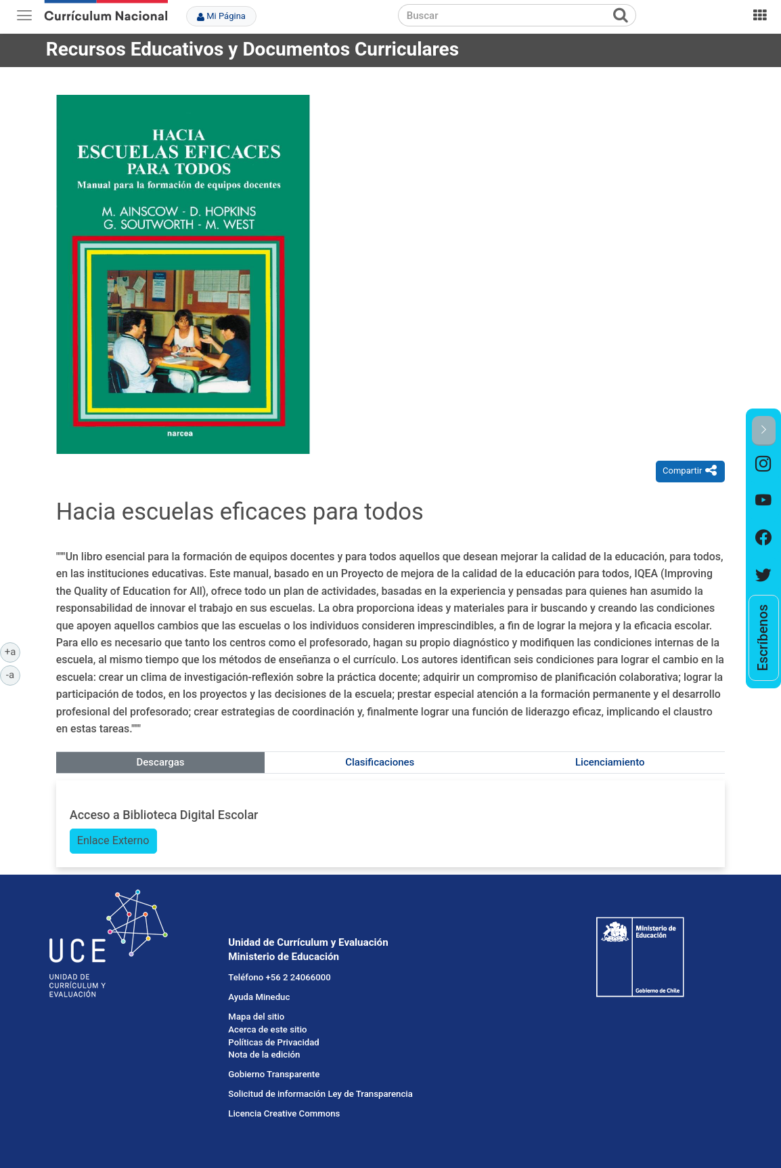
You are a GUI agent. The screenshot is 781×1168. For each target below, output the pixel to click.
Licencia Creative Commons (284, 1113)
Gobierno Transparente (273, 1074)
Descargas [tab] (161, 762)
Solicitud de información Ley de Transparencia (320, 1094)
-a (13, 674)
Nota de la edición (264, 1054)
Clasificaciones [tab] (379, 762)
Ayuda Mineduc (259, 997)
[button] (764, 430)
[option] (764, 464)
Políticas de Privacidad (273, 1042)
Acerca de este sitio (267, 1029)
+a (12, 651)
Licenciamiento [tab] (609, 762)
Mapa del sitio (256, 1016)
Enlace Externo (113, 840)
